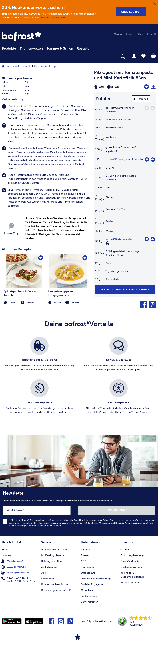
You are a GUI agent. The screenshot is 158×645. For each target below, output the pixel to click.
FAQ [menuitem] (4, 549)
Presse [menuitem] (85, 555)
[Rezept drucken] (153, 87)
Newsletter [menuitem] (47, 578)
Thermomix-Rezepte (46, 66)
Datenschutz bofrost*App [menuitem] (96, 578)
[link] (22, 36)
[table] (125, 195)
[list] (79, 379)
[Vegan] (107, 243)
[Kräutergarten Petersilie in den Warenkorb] (153, 159)
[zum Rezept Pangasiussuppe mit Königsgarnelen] (68, 271)
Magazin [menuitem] (118, 34)
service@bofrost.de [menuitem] (15, 573)
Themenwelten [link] (31, 48)
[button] (131, 11)
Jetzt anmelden (116, 510)
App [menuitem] (43, 572)
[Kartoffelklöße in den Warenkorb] (153, 239)
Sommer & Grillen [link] (59, 48)
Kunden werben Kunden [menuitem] (55, 584)
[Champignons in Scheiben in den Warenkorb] (153, 108)
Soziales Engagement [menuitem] (93, 584)
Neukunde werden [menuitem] (131, 567)
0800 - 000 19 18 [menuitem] (15, 578)
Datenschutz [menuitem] (88, 572)
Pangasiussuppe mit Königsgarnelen (61, 293)
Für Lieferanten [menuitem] (89, 596)
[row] (23, 82)
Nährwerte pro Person (17, 78)
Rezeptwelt (13, 66)
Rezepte (26, 66)
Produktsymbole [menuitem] (130, 582)
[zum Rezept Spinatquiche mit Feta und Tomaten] (24, 271)
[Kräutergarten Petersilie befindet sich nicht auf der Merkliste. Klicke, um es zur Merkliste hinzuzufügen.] (147, 159)
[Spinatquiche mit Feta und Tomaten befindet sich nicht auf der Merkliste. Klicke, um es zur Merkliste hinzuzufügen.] (41, 258)
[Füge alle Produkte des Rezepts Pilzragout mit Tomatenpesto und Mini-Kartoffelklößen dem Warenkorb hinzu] (125, 289)
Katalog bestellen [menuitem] (51, 561)
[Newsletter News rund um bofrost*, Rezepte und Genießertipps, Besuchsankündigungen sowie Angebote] (79, 511)
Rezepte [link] (83, 48)
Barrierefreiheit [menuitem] (89, 601)
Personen (142, 98)
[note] (68, 302)
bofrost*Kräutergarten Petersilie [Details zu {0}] (124, 159)
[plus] (153, 98)
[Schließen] (154, 4)
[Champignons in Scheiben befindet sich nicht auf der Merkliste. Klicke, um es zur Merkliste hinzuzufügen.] (147, 108)
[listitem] (46, 112)
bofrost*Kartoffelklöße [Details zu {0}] (118, 239)
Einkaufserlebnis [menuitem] (129, 561)
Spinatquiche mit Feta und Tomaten (21, 293)
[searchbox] (4, 56)
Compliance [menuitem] (88, 590)
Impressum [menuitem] (87, 567)
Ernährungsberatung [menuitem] (132, 555)
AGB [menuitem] (83, 561)
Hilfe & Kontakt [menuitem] (147, 34)
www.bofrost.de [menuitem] (14, 567)
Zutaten (103, 98)
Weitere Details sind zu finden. (45, 526)
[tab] (134, 55)
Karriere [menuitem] (130, 34)
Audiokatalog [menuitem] (49, 567)
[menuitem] (9, 48)
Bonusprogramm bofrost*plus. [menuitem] (59, 590)
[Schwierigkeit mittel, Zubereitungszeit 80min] (114, 87)
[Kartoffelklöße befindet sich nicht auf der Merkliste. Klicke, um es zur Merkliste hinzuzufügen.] (147, 239)
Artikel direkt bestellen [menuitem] (54, 549)
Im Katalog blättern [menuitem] (52, 555)
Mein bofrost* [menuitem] (12, 561)
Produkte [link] (9, 48)
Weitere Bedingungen (53, 17)
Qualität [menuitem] (125, 549)
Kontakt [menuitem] (6, 555)
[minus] (129, 98)
